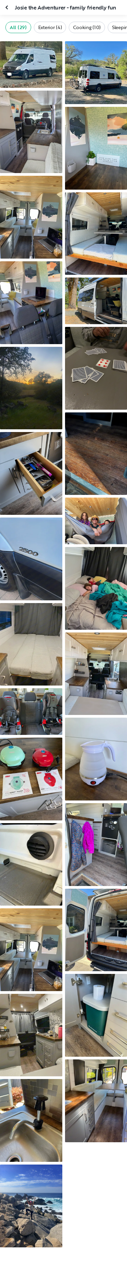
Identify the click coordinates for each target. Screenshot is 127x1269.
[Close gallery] (7, 7)
